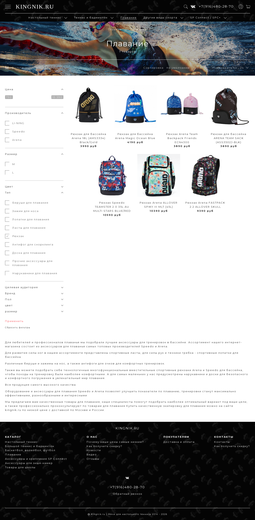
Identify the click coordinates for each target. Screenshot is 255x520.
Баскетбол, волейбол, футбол (30, 450)
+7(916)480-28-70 (216, 6)
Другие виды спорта (160, 17)
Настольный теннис (44, 17)
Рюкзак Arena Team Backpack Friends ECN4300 (182, 138)
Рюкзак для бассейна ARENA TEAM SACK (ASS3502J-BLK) (228, 138)
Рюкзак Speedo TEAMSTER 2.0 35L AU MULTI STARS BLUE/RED (112, 206)
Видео (92, 454)
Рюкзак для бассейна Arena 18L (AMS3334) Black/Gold (88, 138)
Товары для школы (20, 467)
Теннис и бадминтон (91, 17)
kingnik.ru (13, 409)
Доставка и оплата (179, 441)
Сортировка (153, 67)
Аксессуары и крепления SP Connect (36, 458)
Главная (115, 29)
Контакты (222, 441)
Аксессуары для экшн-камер (29, 463)
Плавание (128, 17)
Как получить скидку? (104, 446)
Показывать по (224, 67)
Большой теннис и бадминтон (29, 446)
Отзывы (93, 458)
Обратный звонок (127, 493)
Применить (14, 321)
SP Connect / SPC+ (205, 17)
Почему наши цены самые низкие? (115, 441)
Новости (94, 450)
